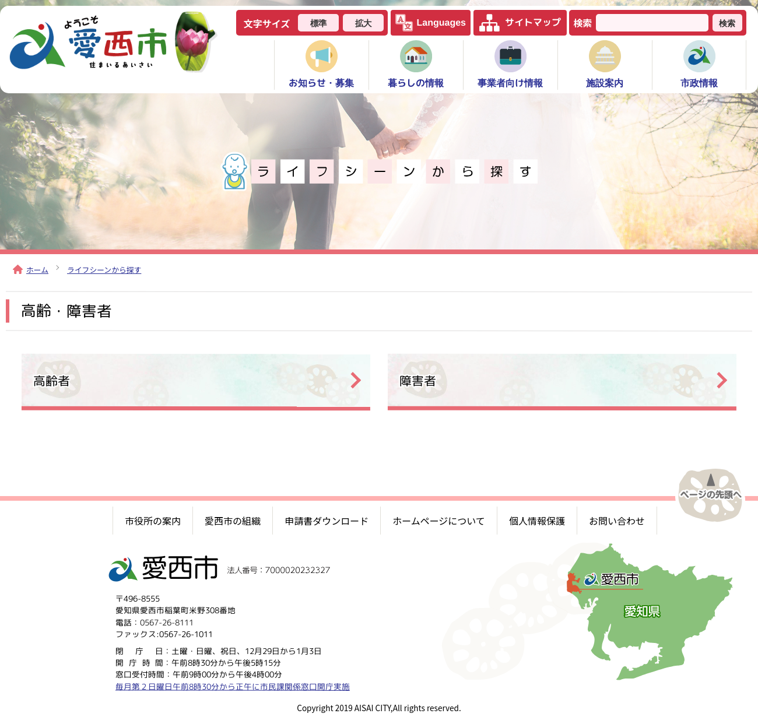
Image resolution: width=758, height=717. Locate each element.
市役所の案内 (153, 521)
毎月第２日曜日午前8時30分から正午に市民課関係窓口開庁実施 (232, 685)
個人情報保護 (537, 521)
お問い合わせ (617, 521)
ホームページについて (438, 521)
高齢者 (51, 380)
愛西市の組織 (233, 521)
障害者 (417, 380)
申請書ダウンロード (327, 521)
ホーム (30, 269)
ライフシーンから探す (104, 269)
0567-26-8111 (167, 621)
